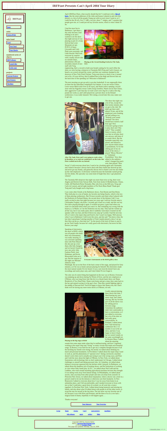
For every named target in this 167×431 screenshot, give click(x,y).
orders (90, 414)
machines (108, 411)
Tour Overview (101, 404)
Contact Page (86, 425)
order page (13, 68)
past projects (95, 411)
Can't (9, 42)
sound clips (13, 64)
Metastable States (155, 429)
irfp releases (71, 414)
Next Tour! (13, 46)
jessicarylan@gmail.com (86, 423)
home (9, 27)
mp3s (81, 414)
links (98, 414)
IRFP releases (11, 60)
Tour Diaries (14, 50)
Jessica (76, 411)
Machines (10, 84)
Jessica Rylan (11, 35)
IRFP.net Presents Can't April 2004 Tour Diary (83, 5)
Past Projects (11, 80)
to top (58, 411)
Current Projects (12, 76)
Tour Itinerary (87, 404)
